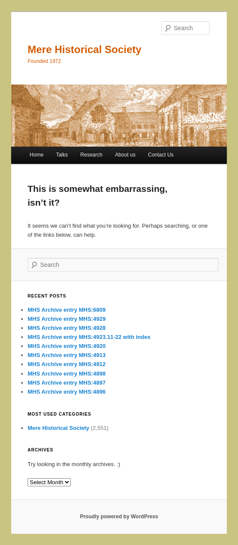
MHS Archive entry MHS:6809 (67, 310)
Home (37, 155)
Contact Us (160, 155)
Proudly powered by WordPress (119, 517)
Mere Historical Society (84, 49)
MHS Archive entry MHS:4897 (67, 382)
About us (125, 155)
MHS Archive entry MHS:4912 (67, 364)
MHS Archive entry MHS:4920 (67, 346)
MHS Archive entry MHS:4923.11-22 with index (89, 337)
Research (91, 155)
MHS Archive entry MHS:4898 (67, 373)
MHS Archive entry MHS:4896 (67, 391)
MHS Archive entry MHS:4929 (67, 319)
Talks (62, 155)
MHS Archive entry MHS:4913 (67, 355)
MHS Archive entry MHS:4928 (67, 328)
